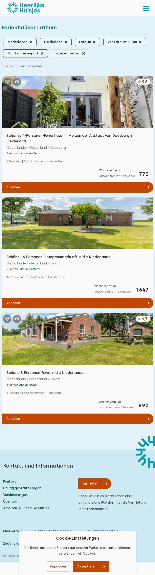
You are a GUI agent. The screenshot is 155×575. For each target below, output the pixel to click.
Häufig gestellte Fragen (22, 488)
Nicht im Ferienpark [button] (23, 53)
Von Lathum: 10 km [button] (122, 42)
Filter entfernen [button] (67, 53)
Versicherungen (15, 495)
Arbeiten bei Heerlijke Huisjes (26, 508)
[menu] (146, 8)
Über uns (10, 501)
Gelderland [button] (53, 42)
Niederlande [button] (17, 42)
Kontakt (9, 481)
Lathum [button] (85, 42)
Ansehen (13, 187)
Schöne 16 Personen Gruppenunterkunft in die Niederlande (58, 257)
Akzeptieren (86, 566)
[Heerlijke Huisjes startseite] (25, 8)
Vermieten (90, 483)
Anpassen (58, 566)
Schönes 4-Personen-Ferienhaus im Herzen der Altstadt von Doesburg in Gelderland (69, 138)
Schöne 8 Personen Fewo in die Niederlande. (45, 372)
